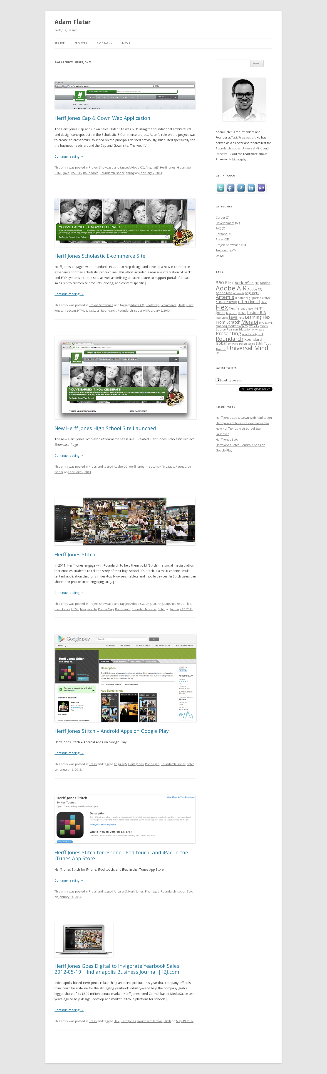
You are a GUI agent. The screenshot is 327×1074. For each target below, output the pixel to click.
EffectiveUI (223, 154)
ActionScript (247, 282)
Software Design (237, 343)
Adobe (265, 282)
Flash (181, 305)
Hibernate (184, 167)
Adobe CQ (137, 167)
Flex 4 (233, 308)
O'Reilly (254, 326)
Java (66, 173)
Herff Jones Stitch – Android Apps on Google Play (111, 730)
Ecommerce (168, 305)
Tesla (267, 343)
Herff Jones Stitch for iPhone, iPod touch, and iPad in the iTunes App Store (121, 855)
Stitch (161, 609)
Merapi (249, 321)
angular (151, 604)
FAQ (218, 228)
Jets (241, 317)
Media (126, 43)
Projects (80, 43)
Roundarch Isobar (112, 173)
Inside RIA (256, 312)
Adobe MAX (224, 293)
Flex (188, 604)
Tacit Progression (243, 137)
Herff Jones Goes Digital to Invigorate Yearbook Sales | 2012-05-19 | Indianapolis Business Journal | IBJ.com (118, 968)
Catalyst (265, 298)
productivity (250, 334)
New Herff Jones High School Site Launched (105, 428)
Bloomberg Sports (247, 298)
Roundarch (90, 173)
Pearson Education (239, 329)
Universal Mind (252, 148)
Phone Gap (106, 609)
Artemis (225, 296)
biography (239, 159)
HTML (58, 173)
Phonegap (152, 764)
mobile (92, 609)
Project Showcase (101, 167)
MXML (268, 322)
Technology (224, 250)
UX (218, 256)
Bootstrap (152, 305)
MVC (261, 322)
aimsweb (238, 293)
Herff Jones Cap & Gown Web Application (102, 117)
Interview (222, 318)
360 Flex (225, 282)
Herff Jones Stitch (74, 554)
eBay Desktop (226, 302)
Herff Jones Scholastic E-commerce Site (99, 255)
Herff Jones (168, 167)
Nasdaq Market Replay (232, 326)
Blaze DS (178, 604)
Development (225, 223)
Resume (59, 43)
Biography (104, 43)
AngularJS (152, 167)
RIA (260, 334)
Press (93, 466)
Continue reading (69, 156)
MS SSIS (76, 173)
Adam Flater (72, 22)
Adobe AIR (231, 288)
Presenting (228, 333)
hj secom (70, 310)
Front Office (245, 308)
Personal (222, 234)
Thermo (221, 349)
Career (220, 217)
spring (130, 173)
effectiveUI (249, 301)
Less (96, 310)
